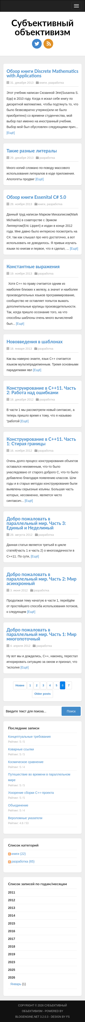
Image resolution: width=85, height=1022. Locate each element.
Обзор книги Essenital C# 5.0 (36, 197)
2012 (11, 900)
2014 (11, 915)
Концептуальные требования (29, 736)
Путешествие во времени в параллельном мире (39, 777)
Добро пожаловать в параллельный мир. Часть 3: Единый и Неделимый (36, 523)
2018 (11, 946)
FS (68, 1016)
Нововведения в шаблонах (35, 341)
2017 (11, 939)
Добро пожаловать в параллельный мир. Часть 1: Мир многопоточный (41, 634)
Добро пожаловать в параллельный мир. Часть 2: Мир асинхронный (41, 578)
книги (43, 82)
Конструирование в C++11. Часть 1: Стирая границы (41, 441)
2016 (11, 931)
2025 (11, 970)
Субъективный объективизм (42, 27)
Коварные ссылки (21, 749)
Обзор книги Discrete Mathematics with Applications (42, 73)
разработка (56, 82)
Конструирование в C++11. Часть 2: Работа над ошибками (41, 390)
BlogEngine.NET (27, 1016)
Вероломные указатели (25, 818)
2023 (11, 962)
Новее (19, 685)
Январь (15, 984)
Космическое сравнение (26, 762)
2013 (11, 908)
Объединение (18, 805)
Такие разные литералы (32, 150)
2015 (11, 923)
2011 (11, 892)
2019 (11, 954)
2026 (42, 982)
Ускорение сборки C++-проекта (31, 792)
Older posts (42, 693)
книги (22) (18, 854)
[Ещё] (11, 133)
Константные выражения (33, 266)
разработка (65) (22, 861)
